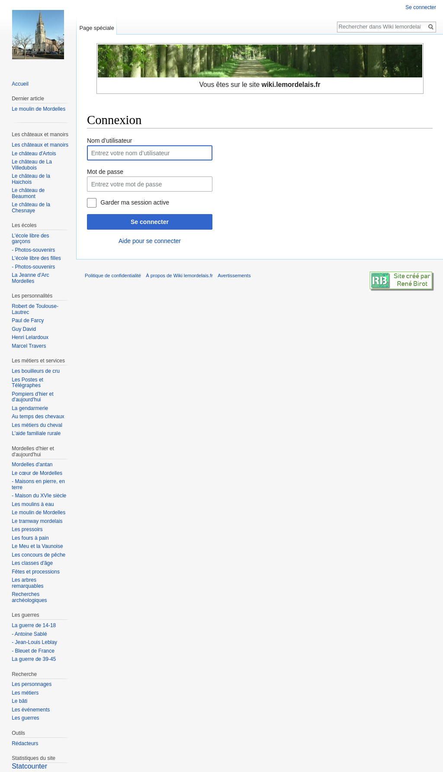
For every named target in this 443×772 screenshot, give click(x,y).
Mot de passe (105, 171)
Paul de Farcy (28, 320)
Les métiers (25, 693)
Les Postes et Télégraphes (27, 383)
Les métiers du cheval (37, 425)
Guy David (24, 329)
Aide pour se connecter (150, 240)
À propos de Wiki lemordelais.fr (179, 275)
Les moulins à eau (33, 504)
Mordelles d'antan (32, 464)
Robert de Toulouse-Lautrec (35, 309)
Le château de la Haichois (31, 179)
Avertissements (234, 275)
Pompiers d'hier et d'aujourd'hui (32, 397)
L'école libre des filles (36, 258)
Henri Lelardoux (30, 337)
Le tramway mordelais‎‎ (37, 521)
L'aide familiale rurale (36, 433)
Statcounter (29, 766)
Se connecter (150, 221)
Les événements (31, 710)
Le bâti (19, 701)
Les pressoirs (27, 529)
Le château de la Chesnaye (31, 208)
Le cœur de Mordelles (37, 473)
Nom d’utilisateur (109, 140)
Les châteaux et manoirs (40, 145)
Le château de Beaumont (28, 193)
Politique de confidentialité (113, 275)
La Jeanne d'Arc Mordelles (30, 278)
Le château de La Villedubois (32, 165)
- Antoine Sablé (29, 634)
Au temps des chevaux (38, 416)
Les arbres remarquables (27, 583)
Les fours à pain (30, 538)
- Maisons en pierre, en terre (38, 484)
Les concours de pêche (38, 555)
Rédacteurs (25, 743)
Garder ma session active (134, 202)
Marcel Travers (29, 346)
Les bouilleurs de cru (36, 371)
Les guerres (25, 718)
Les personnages (31, 684)
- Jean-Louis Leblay (34, 642)
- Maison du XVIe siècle (39, 496)
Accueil (20, 84)
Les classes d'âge (32, 563)
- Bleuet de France (33, 651)
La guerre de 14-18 (34, 625)
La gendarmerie (30, 408)
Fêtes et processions (36, 572)
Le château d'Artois (34, 154)
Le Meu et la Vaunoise (37, 546)
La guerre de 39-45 (34, 659)
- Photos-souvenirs (33, 250)
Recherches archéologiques (29, 597)
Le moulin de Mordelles (38, 109)
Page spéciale (96, 28)
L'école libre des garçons (30, 239)
